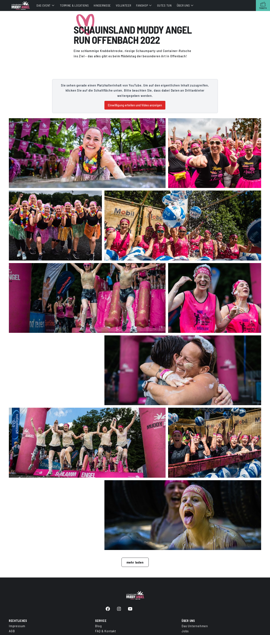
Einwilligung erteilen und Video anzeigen (135, 105)
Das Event (43, 5)
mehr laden (135, 563)
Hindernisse (102, 5)
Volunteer (123, 5)
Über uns (183, 5)
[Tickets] (263, 5)
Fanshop (142, 5)
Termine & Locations (74, 5)
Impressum (17, 626)
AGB (12, 631)
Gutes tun (164, 5)
